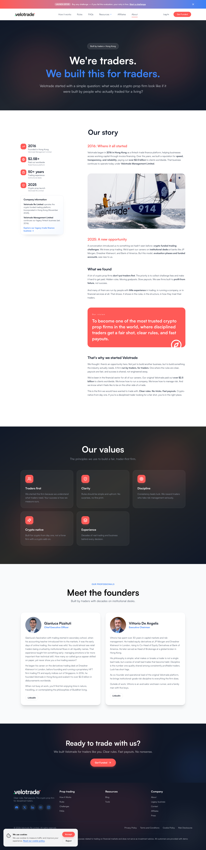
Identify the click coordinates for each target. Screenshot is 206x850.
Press (153, 815)
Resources (105, 14)
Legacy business (158, 801)
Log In (166, 14)
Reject (69, 841)
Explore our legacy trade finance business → (39, 231)
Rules (79, 14)
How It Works (65, 797)
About (135, 14)
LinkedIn (32, 699)
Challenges (64, 806)
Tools (107, 801)
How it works (64, 14)
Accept (68, 834)
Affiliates (122, 14)
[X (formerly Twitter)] (24, 807)
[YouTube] (40, 807)
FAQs (90, 14)
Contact (154, 806)
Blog (107, 797)
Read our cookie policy (34, 841)
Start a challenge (138, 4)
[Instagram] (49, 807)
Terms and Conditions (149, 827)
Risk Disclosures (185, 827)
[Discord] (16, 807)
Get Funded (182, 14)
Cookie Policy (169, 827)
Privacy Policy (130, 827)
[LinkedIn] (32, 807)
